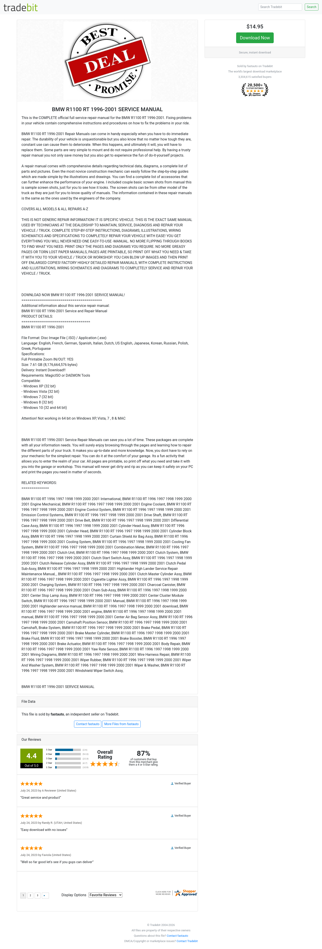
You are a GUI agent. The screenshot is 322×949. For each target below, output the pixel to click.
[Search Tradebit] (280, 7)
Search (311, 7)
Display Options (73, 895)
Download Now (255, 37)
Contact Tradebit (187, 941)
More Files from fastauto (121, 724)
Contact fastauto (87, 724)
